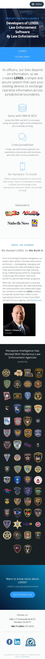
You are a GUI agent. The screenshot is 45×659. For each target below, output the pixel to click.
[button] (37, 4)
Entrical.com (35, 300)
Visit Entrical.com (22, 595)
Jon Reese (26, 657)
